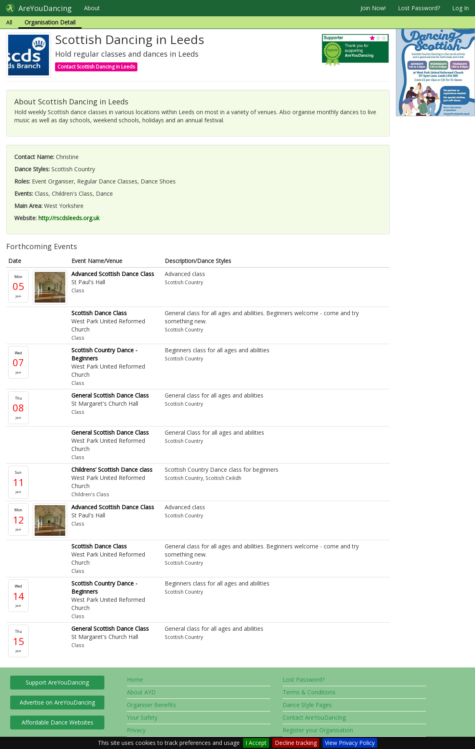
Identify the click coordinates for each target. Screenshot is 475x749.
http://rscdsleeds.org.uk (68, 218)
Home (135, 679)
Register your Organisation (318, 730)
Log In (460, 8)
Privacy (136, 730)
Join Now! (373, 8)
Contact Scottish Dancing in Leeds (96, 66)
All (9, 22)
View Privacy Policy (350, 743)
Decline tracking (296, 743)
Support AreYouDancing (57, 682)
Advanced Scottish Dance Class (112, 274)
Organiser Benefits (151, 705)
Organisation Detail (49, 22)
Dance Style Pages (307, 705)
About (92, 8)
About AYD (141, 692)
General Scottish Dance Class (110, 395)
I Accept (256, 743)
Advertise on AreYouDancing (57, 702)
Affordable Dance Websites (57, 722)
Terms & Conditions (309, 692)
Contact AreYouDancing (314, 717)
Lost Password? (419, 8)
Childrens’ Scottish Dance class (111, 469)
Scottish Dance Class (99, 313)
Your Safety (142, 717)
